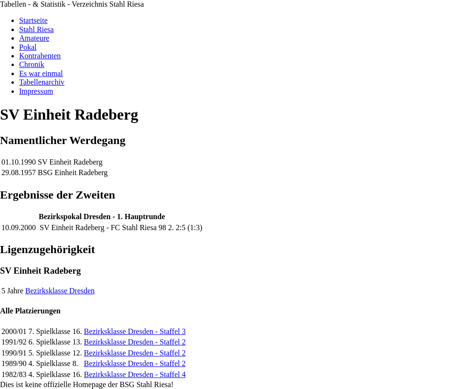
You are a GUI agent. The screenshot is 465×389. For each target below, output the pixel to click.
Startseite (33, 20)
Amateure (34, 38)
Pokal (27, 47)
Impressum (36, 91)
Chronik (31, 64)
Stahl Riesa (36, 29)
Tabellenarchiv (42, 82)
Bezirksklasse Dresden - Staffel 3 (134, 331)
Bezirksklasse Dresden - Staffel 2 (134, 342)
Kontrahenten (40, 56)
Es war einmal (41, 73)
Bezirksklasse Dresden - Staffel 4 (134, 374)
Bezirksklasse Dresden (60, 291)
